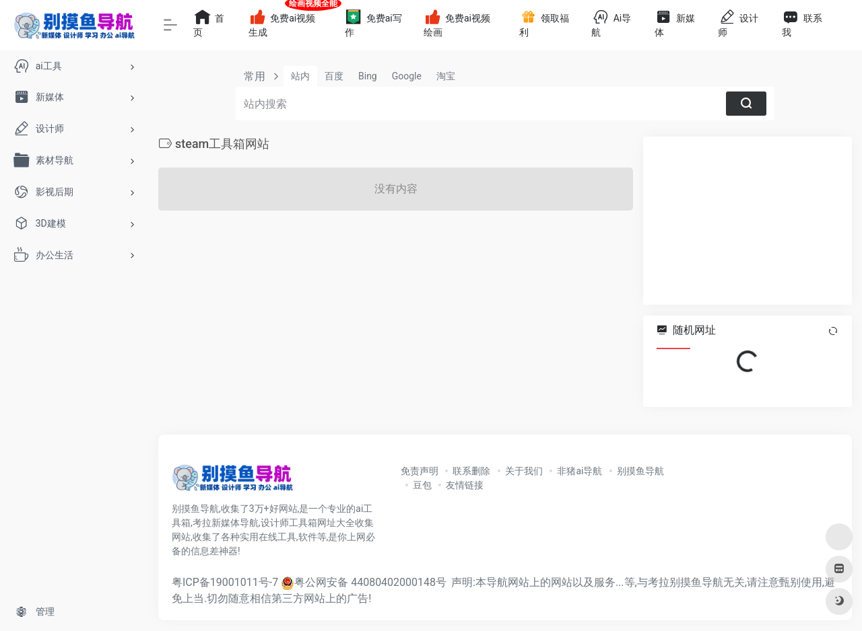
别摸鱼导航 (640, 471)
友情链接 (465, 485)
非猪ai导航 (579, 471)
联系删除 (471, 471)
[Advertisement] (747, 221)
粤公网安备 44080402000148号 (370, 582)
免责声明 (419, 471)
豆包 (422, 485)
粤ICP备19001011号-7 (225, 582)
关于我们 (524, 471)
